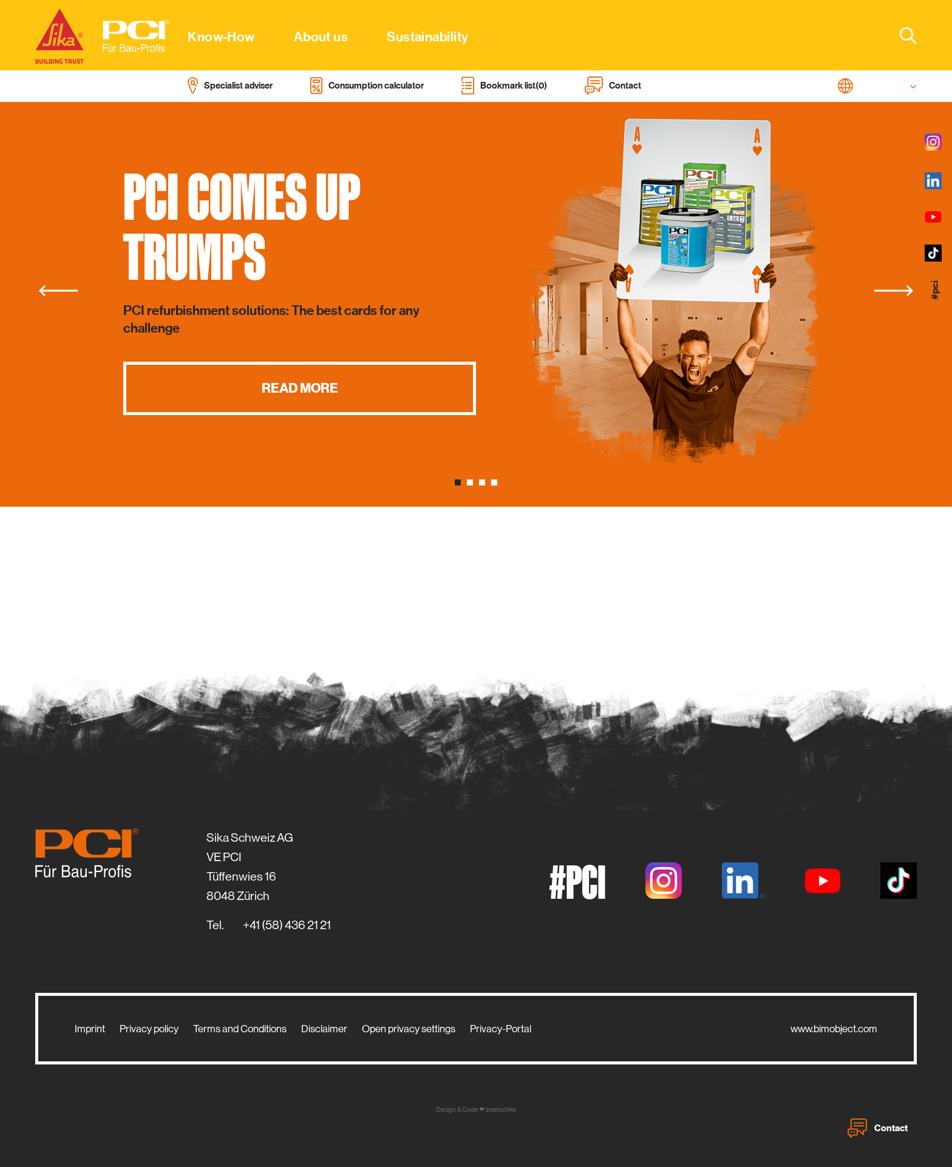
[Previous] (58, 290)
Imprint (90, 1029)
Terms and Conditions (240, 1029)
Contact (878, 1128)
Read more (300, 388)
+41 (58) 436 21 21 (287, 925)
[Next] (893, 290)
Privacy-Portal (500, 1029)
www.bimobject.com (833, 1029)
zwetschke (501, 1110)
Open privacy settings (408, 1029)
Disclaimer (324, 1029)
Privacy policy (149, 1029)
